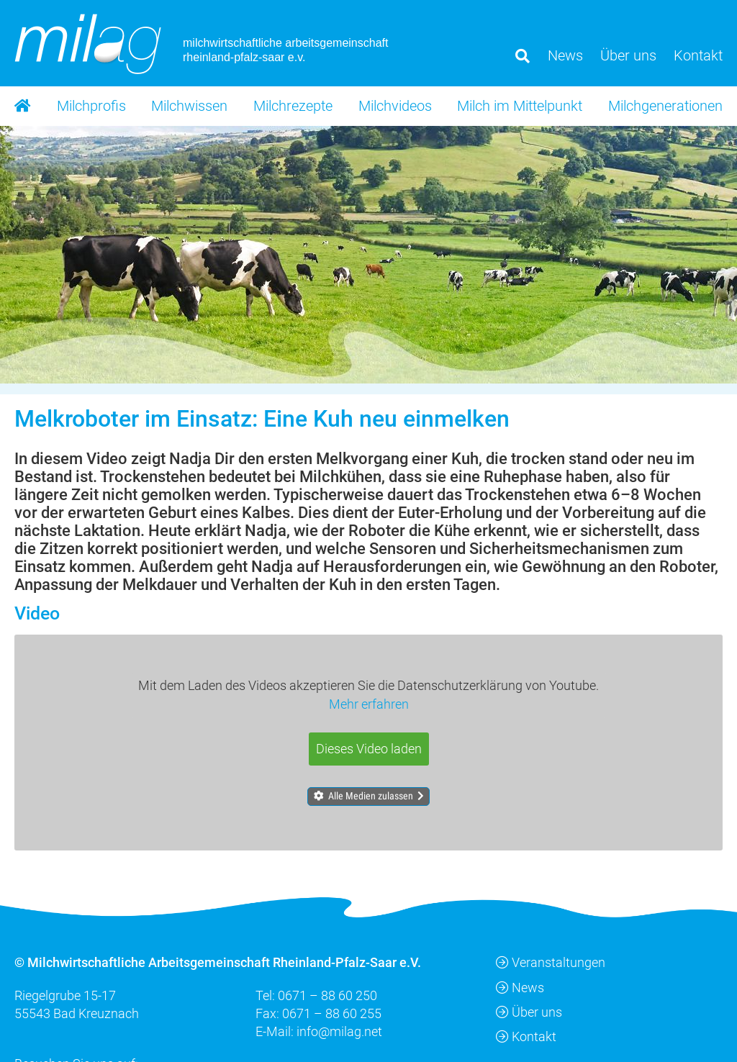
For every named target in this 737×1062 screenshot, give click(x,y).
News (520, 986)
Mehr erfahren (369, 703)
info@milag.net (339, 1030)
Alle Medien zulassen (370, 796)
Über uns (529, 1011)
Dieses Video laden (369, 747)
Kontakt (526, 1035)
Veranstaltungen (550, 962)
